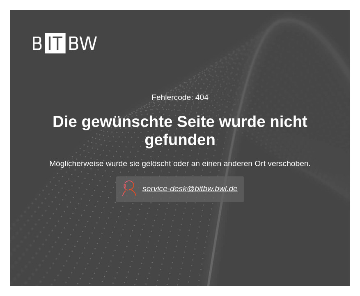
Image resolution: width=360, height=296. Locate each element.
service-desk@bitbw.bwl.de (190, 188)
